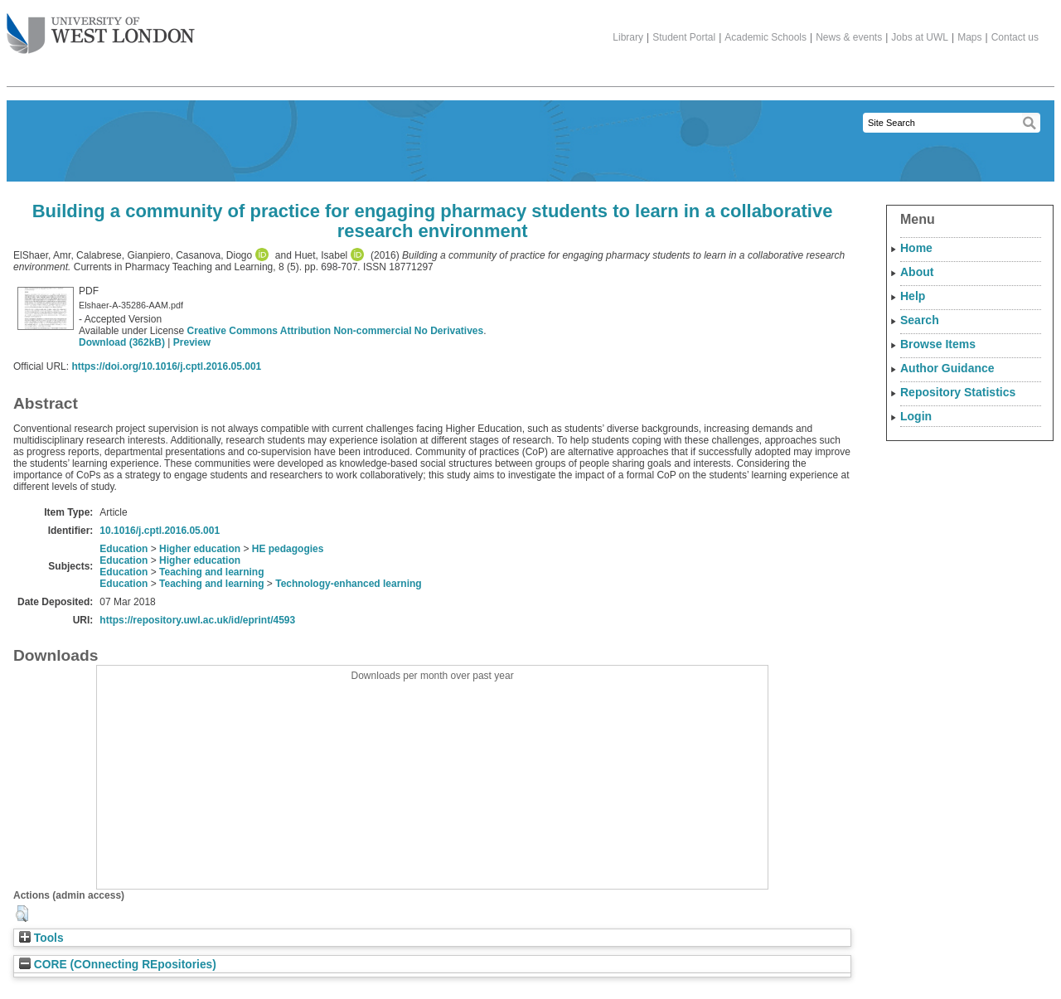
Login (916, 416)
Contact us (1015, 37)
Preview (192, 342)
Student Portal (683, 37)
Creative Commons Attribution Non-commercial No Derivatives (335, 331)
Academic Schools (765, 37)
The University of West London (101, 27)
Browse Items (938, 344)
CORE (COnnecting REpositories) (117, 964)
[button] (22, 914)
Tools (41, 938)
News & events (849, 37)
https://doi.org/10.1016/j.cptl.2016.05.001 (166, 366)
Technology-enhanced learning (348, 583)
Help (912, 296)
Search (919, 320)
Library (628, 37)
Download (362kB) (122, 342)
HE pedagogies (288, 549)
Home (916, 248)
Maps (969, 37)
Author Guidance (947, 368)
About (916, 272)
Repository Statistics (957, 392)
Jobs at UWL (919, 37)
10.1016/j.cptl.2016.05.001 (159, 530)
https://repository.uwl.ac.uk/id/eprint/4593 (197, 620)
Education (123, 549)
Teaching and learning (211, 572)
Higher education (199, 549)
